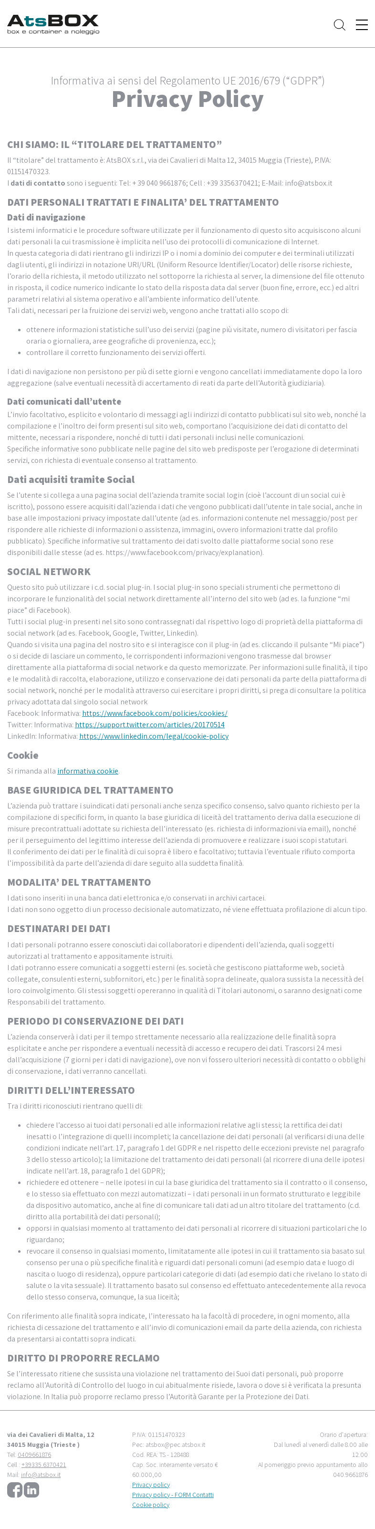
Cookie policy (150, 1504)
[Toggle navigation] (362, 25)
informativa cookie (87, 771)
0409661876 (34, 1454)
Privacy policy (151, 1484)
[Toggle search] (340, 25)
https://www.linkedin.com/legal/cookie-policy (154, 736)
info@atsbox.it (41, 1474)
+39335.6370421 (43, 1464)
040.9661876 (350, 1474)
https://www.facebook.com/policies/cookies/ (155, 713)
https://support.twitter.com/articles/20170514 (150, 725)
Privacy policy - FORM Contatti (173, 1494)
